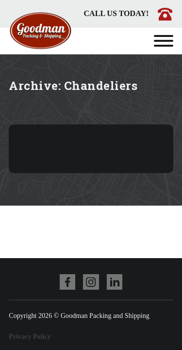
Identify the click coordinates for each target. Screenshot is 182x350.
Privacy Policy (30, 336)
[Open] (163, 41)
